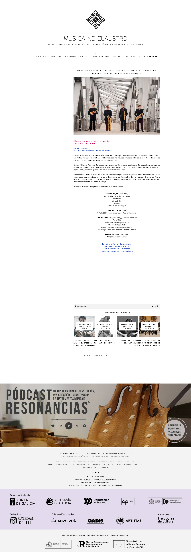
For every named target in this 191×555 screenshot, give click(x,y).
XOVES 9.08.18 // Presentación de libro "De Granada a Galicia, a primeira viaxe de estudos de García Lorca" (140, 343)
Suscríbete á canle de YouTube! (127, 57)
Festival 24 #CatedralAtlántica (75, 456)
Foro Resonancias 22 (86, 462)
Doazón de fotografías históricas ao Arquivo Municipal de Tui (118, 459)
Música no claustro (95, 39)
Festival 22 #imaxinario (65, 462)
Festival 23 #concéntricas (58, 459)
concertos (82, 306)
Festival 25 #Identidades (69, 453)
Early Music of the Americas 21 (130, 465)
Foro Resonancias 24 (99, 456)
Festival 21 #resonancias (59, 465)
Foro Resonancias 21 (81, 465)
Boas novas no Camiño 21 (103, 465)
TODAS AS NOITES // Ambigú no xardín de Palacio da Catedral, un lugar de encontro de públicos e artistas (94, 343)
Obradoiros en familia (120, 456)
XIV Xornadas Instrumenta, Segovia (117, 453)
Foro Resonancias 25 (91, 453)
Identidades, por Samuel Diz (48, 57)
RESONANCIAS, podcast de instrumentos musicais (87, 57)
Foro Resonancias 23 (80, 459)
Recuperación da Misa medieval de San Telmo (117, 462)
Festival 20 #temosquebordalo (95, 468)
